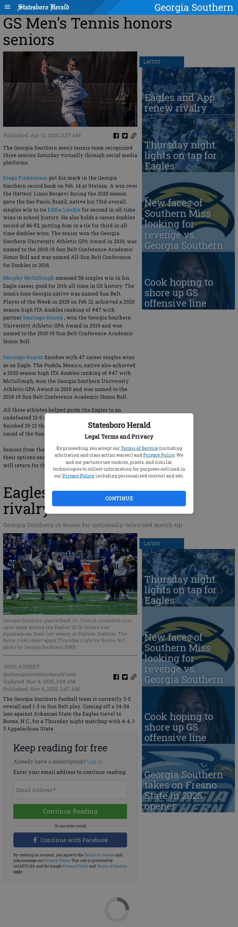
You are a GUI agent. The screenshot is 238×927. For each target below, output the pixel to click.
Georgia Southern (194, 7)
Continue (119, 498)
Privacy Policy (158, 455)
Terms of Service (139, 448)
